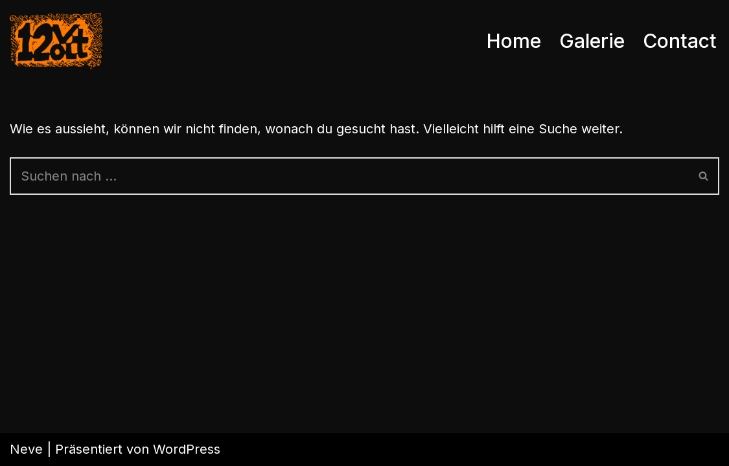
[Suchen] (349, 176)
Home (514, 40)
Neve (26, 449)
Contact (680, 40)
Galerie (592, 40)
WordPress (186, 449)
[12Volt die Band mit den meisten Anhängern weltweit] (56, 41)
